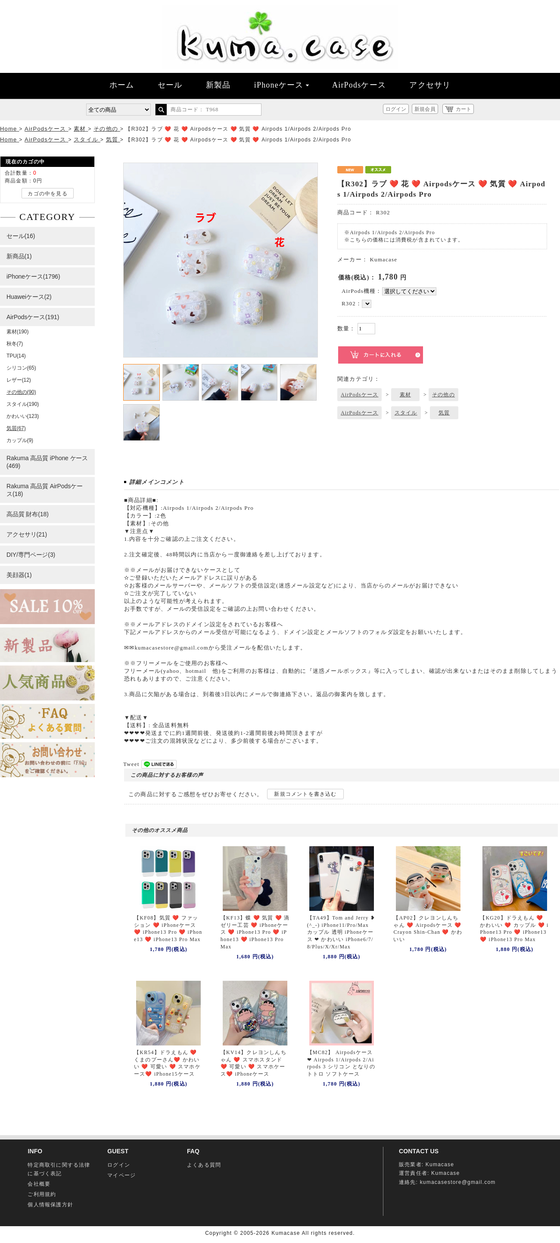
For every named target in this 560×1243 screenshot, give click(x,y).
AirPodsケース (359, 85)
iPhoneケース (281, 85)
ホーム (121, 85)
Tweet (131, 764)
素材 (405, 395)
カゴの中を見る (47, 194)
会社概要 (39, 1184)
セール (170, 85)
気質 (444, 413)
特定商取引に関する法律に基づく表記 (59, 1169)
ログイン (396, 109)
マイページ (121, 1175)
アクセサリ (430, 85)
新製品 (218, 85)
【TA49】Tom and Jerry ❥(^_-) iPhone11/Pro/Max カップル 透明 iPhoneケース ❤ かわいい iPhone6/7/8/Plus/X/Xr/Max (341, 932)
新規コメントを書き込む (305, 794)
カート (463, 109)
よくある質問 (204, 1165)
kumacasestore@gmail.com (458, 1182)
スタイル (406, 413)
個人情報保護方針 (50, 1205)
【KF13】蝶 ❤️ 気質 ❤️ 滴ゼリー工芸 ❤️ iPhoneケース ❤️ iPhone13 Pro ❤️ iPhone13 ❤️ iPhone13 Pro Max (255, 932)
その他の (443, 395)
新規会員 (424, 109)
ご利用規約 (42, 1194)
